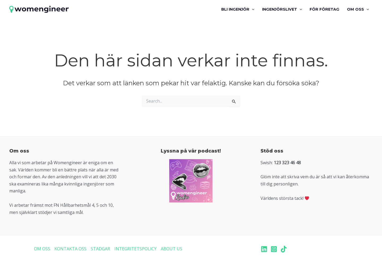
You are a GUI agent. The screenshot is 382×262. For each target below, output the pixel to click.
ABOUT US (171, 249)
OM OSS (42, 249)
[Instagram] (274, 249)
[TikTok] (283, 249)
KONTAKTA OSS (70, 249)
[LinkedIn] (264, 249)
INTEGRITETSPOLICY (135, 249)
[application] (251, 9)
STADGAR (100, 249)
